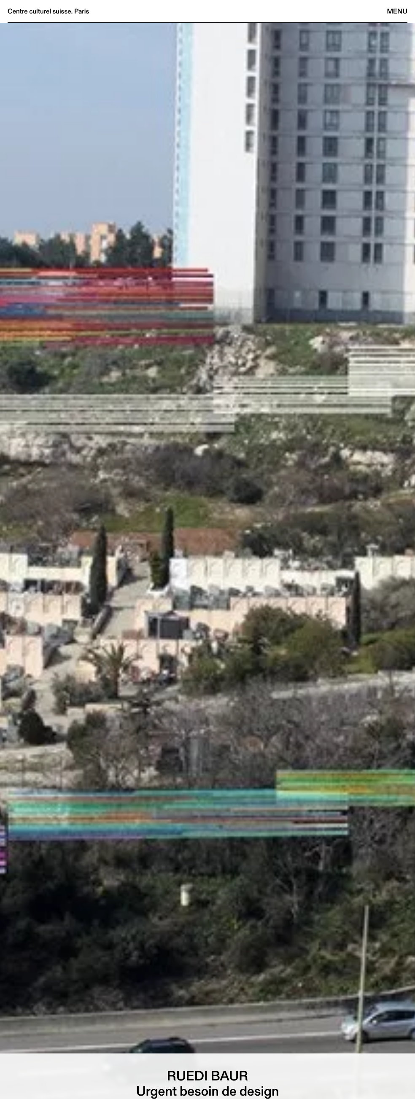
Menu (397, 11)
